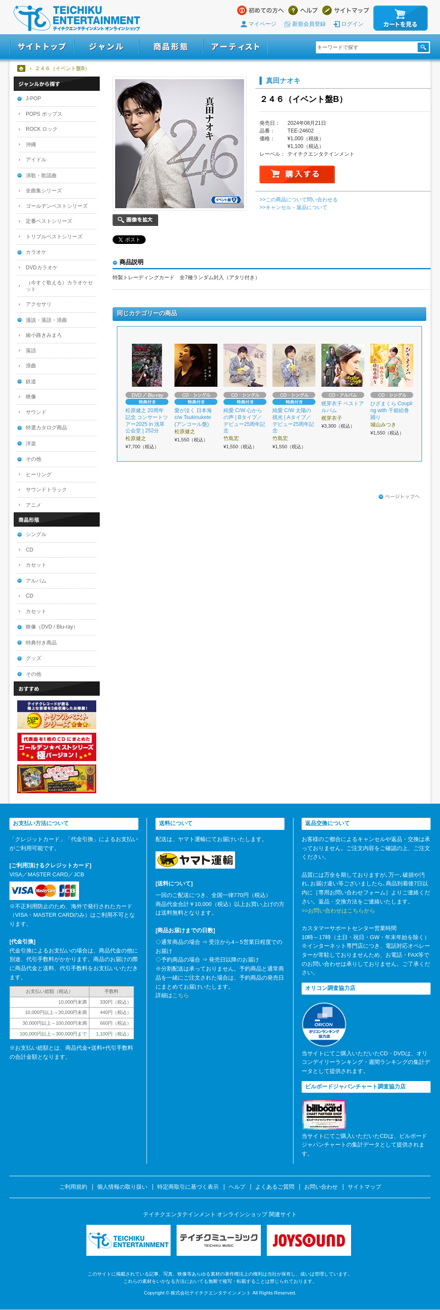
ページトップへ (399, 496)
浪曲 (31, 366)
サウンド (36, 412)
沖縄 (31, 145)
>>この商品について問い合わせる (299, 200)
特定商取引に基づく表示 (188, 1187)
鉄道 (31, 382)
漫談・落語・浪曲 (46, 320)
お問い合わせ (321, 1187)
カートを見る (400, 18)
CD (29, 550)
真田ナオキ (283, 80)
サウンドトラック (46, 490)
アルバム (36, 581)
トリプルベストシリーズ (54, 237)
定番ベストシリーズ (49, 221)
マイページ (262, 24)
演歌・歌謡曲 (41, 176)
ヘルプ (303, 10)
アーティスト (235, 46)
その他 (33, 459)
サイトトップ (41, 46)
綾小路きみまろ (44, 335)
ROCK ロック (42, 129)
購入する (297, 174)
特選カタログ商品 (46, 428)
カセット (36, 565)
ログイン (352, 24)
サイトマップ (345, 10)
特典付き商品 (41, 643)
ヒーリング (39, 475)
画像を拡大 (135, 220)
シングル (36, 534)
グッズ (33, 658)
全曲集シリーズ (44, 191)
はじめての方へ (260, 10)
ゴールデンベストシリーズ (57, 206)
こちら (180, 995)
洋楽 (31, 444)
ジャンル (106, 46)
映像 (31, 397)
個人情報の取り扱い (122, 1187)
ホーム (21, 68)
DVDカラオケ (42, 268)
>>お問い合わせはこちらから (338, 910)
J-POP (33, 99)
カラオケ (36, 252)
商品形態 (171, 46)
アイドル (36, 160)
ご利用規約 (73, 1187)
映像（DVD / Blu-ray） (52, 627)
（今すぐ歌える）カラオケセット (59, 286)
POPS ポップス (44, 114)
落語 (31, 351)
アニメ (33, 505)
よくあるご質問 (274, 1187)
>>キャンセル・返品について (293, 207)
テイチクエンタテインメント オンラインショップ (77, 18)
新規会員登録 (309, 24)
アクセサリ (39, 304)
